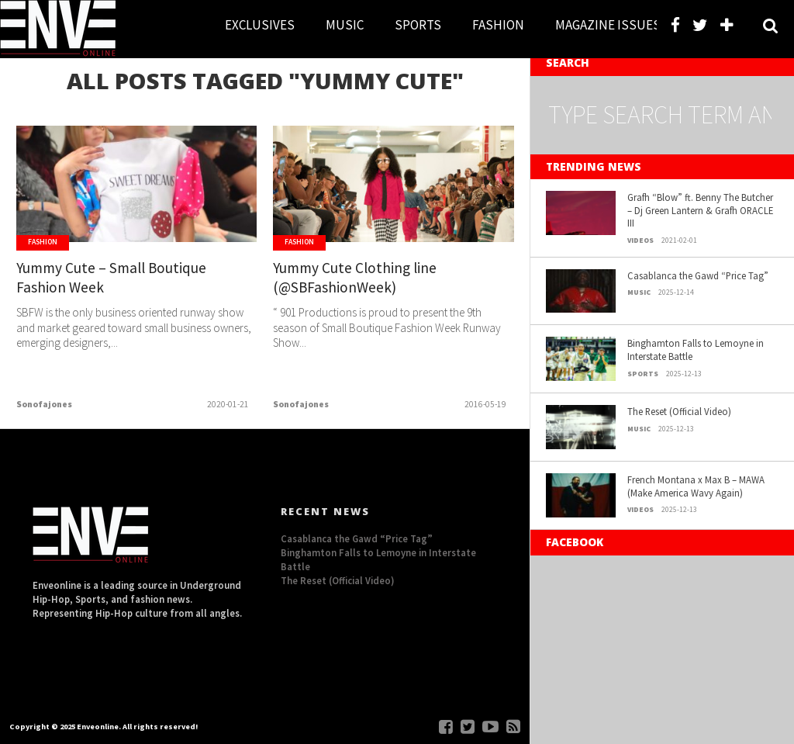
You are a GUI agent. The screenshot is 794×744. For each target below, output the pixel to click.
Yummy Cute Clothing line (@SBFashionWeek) (355, 277)
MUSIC (345, 24)
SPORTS (418, 24)
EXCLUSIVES (260, 24)
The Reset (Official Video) (679, 411)
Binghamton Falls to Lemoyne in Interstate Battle (695, 349)
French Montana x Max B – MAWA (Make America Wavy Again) (696, 486)
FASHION (498, 24)
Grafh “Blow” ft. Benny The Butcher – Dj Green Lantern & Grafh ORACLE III (700, 210)
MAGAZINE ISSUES (608, 24)
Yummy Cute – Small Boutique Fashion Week (111, 277)
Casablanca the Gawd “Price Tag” (697, 275)
